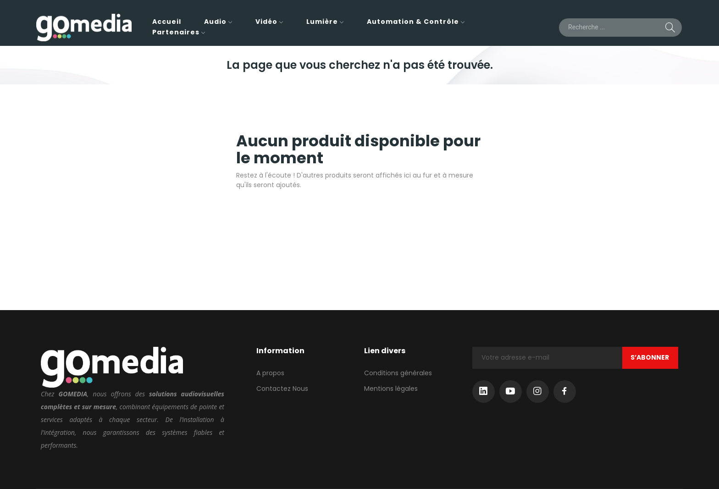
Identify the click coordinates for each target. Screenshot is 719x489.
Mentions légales (391, 388)
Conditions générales (398, 373)
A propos (270, 373)
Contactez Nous (282, 388)
